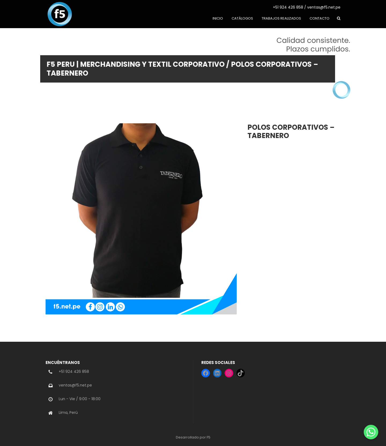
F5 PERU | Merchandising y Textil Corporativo (133, 64)
